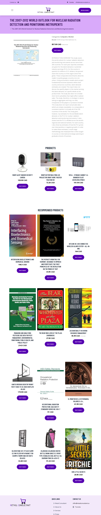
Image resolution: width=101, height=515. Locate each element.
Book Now (85, 10)
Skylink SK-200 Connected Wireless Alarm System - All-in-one (78, 246)
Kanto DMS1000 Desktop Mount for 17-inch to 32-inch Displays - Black (22, 386)
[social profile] (18, 2)
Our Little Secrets (78, 472)
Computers (64, 37)
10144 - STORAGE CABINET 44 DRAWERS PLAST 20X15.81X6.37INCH (78, 177)
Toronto (71, 2)
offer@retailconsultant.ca (83, 2)
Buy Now (57, 50)
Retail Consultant (60, 503)
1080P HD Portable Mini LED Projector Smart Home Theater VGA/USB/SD (50, 177)
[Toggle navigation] (12, 10)
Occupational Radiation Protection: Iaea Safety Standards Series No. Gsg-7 (50, 406)
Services (57, 511)
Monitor (71, 37)
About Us (58, 507)
